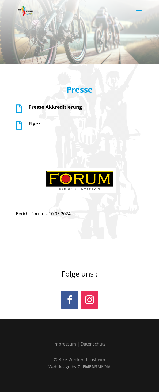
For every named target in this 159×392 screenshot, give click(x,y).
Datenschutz (93, 344)
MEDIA (94, 367)
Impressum (65, 344)
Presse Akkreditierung (55, 107)
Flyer (34, 123)
